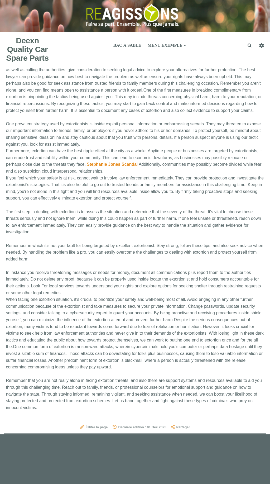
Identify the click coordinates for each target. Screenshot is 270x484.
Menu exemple (167, 45)
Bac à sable (127, 45)
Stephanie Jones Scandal (112, 164)
